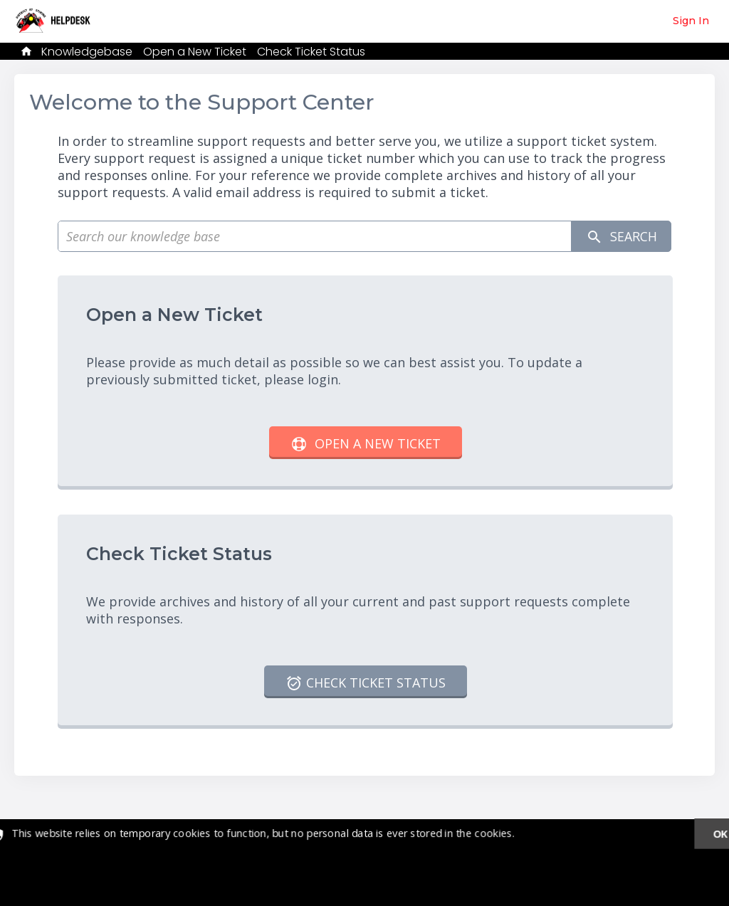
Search (620, 237)
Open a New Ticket (194, 51)
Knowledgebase (86, 51)
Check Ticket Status (311, 51)
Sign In (691, 20)
